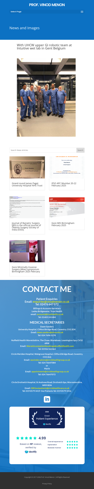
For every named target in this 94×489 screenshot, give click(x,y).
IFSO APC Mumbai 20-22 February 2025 (64, 184)
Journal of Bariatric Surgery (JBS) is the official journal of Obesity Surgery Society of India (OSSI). (26, 226)
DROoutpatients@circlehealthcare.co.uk (50, 388)
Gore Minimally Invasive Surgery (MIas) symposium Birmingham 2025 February (26, 269)
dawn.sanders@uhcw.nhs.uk (50, 332)
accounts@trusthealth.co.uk (50, 314)
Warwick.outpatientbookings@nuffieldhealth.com (50, 346)
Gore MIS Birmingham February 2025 (63, 224)
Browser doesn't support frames (47, 444)
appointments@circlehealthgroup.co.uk (50, 371)
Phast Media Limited (60, 484)
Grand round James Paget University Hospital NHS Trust (27, 184)
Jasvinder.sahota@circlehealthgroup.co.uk (50, 360)
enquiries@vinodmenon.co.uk (51, 301)
